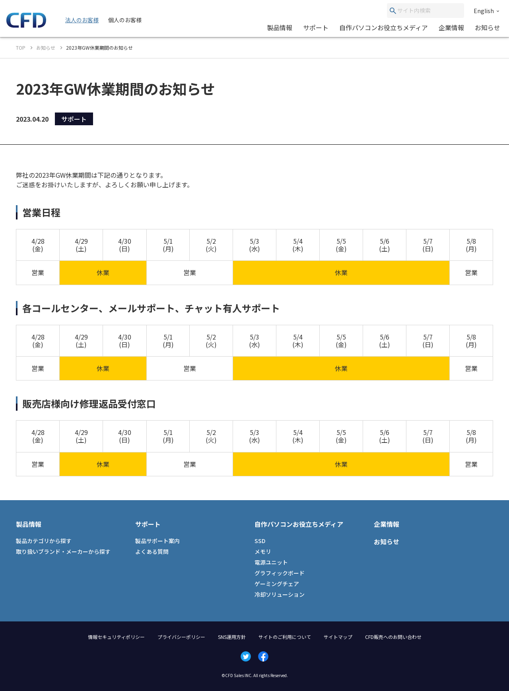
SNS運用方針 (232, 636)
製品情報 (279, 27)
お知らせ (487, 27)
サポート (315, 27)
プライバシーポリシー (181, 636)
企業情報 (451, 27)
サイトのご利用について (284, 636)
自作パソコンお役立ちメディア (383, 27)
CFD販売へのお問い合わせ (393, 636)
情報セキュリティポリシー (116, 636)
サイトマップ (338, 636)
